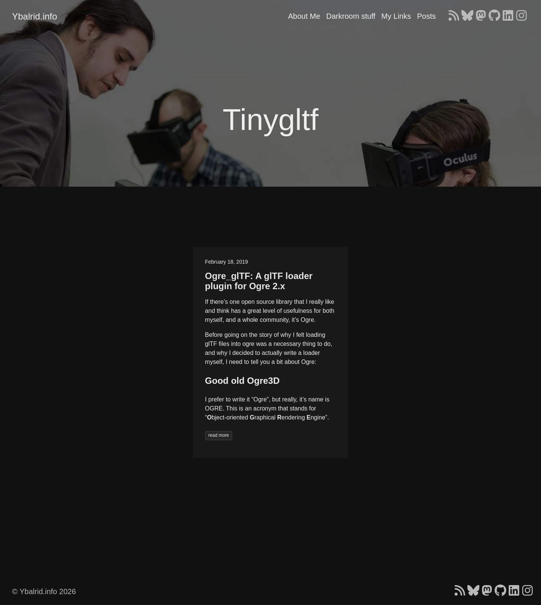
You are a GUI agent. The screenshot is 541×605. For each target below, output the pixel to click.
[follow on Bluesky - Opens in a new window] (467, 16)
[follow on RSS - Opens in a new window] (454, 16)
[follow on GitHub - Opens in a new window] (494, 16)
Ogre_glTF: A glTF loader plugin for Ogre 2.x (259, 281)
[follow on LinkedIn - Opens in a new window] (508, 16)
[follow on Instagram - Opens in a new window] (521, 16)
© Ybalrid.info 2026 (44, 591)
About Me (304, 16)
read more (219, 435)
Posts (426, 16)
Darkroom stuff (350, 16)
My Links (396, 16)
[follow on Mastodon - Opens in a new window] (481, 16)
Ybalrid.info (34, 16)
